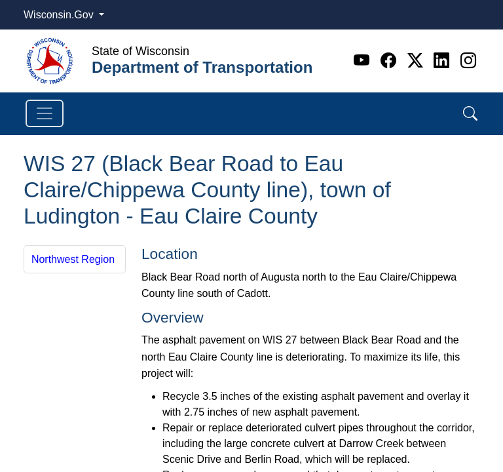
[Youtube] (364, 60)
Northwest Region (73, 259)
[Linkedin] (444, 60)
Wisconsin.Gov (60, 14)
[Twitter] (417, 60)
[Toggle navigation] (45, 113)
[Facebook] (391, 60)
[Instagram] (468, 60)
